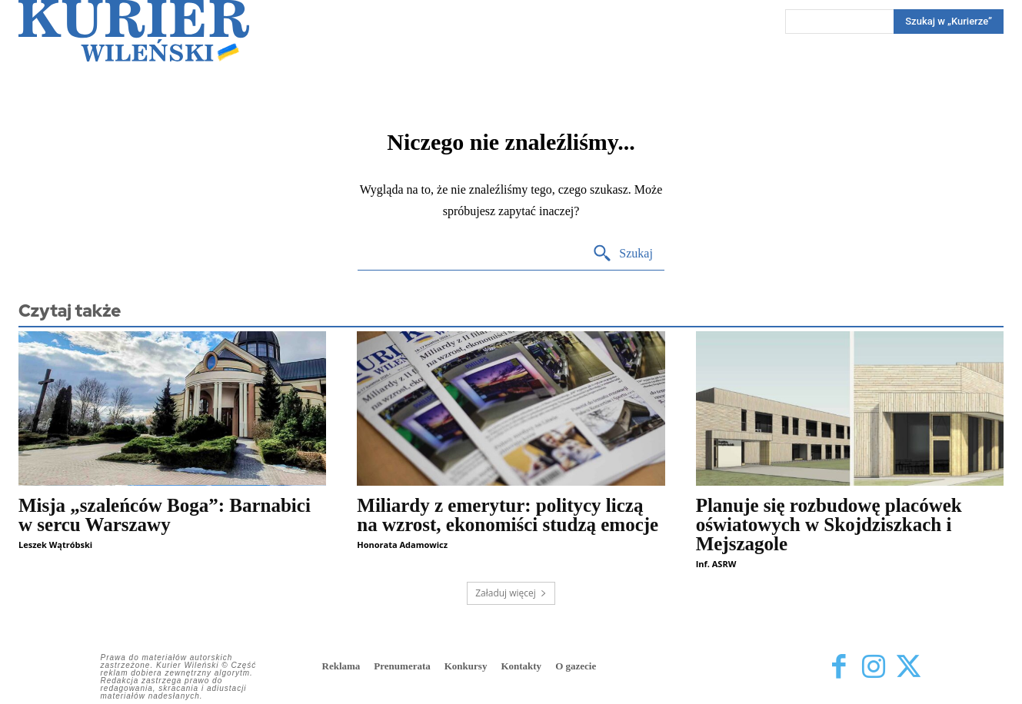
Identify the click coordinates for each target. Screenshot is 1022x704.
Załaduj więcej (511, 592)
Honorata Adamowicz (402, 544)
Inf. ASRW (716, 564)
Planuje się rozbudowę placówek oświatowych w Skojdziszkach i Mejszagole (829, 524)
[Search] (949, 21)
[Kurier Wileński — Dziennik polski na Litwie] (133, 30)
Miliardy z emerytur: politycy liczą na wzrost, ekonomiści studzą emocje (507, 515)
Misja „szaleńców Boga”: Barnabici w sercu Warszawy (164, 515)
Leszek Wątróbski (55, 544)
